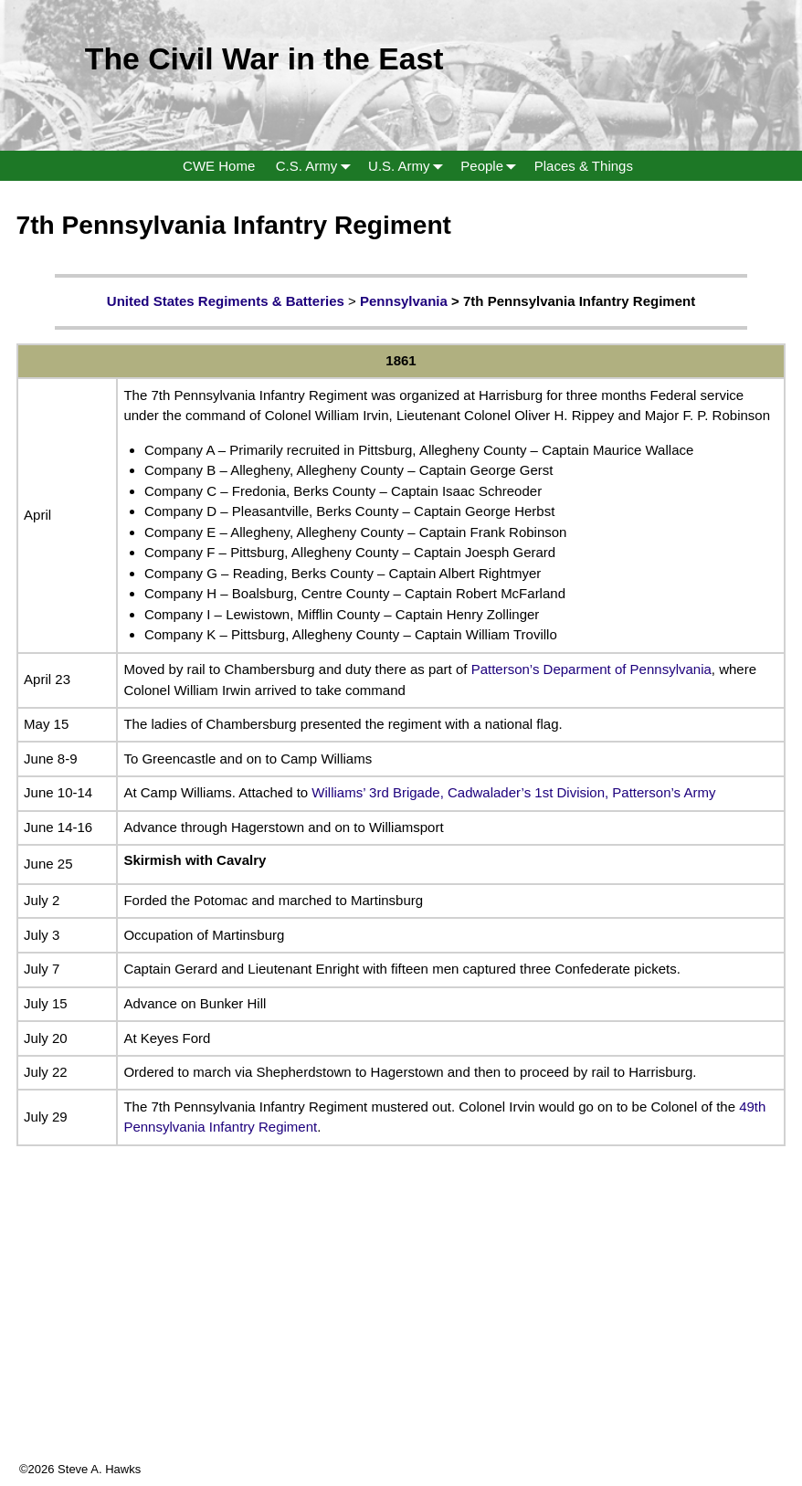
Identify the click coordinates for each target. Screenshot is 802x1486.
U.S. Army (409, 166)
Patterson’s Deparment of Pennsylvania (591, 669)
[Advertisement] (401, 1332)
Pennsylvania (404, 301)
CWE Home (219, 166)
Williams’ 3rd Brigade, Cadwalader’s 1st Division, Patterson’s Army (513, 792)
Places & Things (583, 166)
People (491, 166)
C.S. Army (317, 166)
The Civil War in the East (264, 58)
